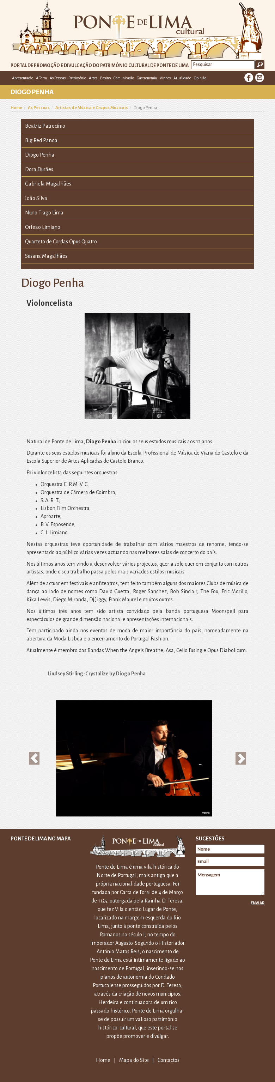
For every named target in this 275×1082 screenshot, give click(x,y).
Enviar (257, 903)
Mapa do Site (134, 1060)
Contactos (168, 1060)
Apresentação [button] (22, 78)
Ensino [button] (105, 78)
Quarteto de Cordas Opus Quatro (61, 241)
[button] (34, 758)
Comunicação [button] (124, 78)
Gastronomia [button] (147, 78)
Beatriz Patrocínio (45, 126)
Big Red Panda (41, 140)
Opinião (200, 78)
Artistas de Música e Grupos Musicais (91, 107)
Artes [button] (93, 78)
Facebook (248, 77)
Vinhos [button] (165, 78)
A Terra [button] (41, 78)
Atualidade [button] (182, 78)
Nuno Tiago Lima (44, 212)
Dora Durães (39, 169)
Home (16, 107)
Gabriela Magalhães (48, 184)
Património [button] (77, 78)
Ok (259, 64)
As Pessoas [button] (58, 78)
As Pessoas (39, 107)
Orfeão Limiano (42, 227)
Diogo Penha (39, 155)
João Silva (36, 198)
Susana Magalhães (46, 256)
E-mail (259, 77)
